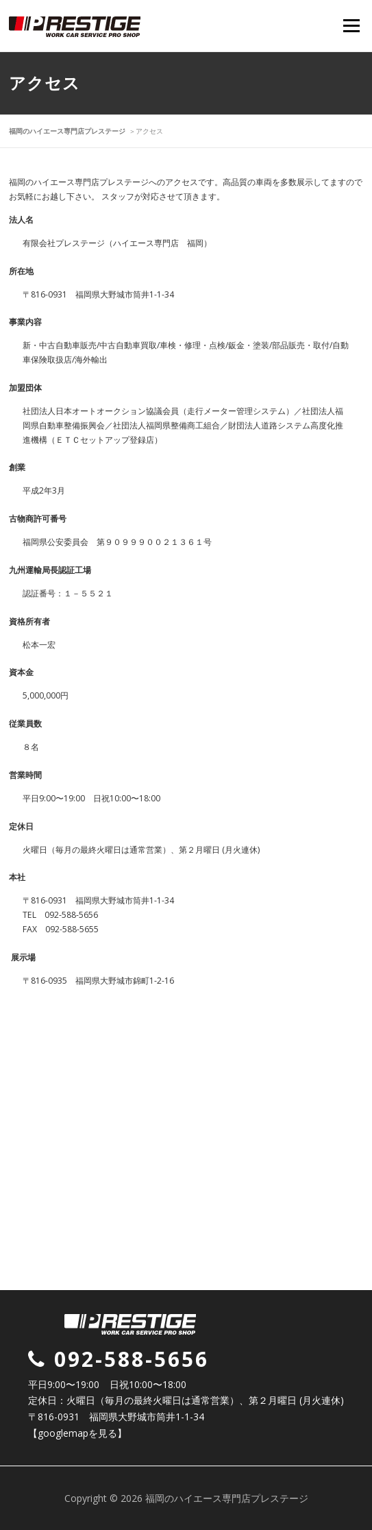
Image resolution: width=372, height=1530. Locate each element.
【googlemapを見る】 (77, 1433)
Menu (350, 26)
